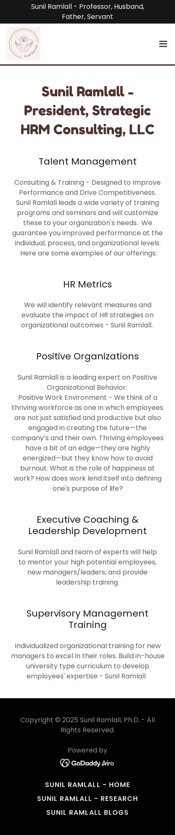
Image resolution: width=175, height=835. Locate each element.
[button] (163, 43)
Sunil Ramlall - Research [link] (87, 798)
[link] (23, 44)
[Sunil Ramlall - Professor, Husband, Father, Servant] (87, 12)
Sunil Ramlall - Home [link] (87, 785)
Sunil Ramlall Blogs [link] (87, 812)
